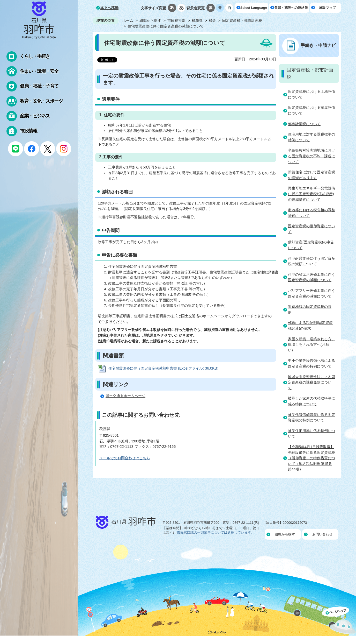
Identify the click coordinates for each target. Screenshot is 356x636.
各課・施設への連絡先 (291, 8)
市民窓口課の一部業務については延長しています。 (215, 532)
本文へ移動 (109, 8)
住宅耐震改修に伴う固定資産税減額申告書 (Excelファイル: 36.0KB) (163, 368)
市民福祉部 (176, 20)
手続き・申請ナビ (318, 45)
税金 (212, 20)
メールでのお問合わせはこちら (124, 458)
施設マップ (327, 8)
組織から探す (150, 20)
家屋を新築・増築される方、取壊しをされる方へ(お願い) (311, 344)
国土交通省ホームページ (125, 396)
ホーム (127, 20)
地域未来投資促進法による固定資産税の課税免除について (311, 382)
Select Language (253, 8)
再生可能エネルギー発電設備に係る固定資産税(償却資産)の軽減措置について (311, 193)
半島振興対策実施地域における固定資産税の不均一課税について (311, 156)
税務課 (197, 20)
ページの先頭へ (339, 621)
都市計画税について (304, 124)
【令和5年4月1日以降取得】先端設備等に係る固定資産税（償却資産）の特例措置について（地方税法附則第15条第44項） (311, 458)
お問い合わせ (322, 534)
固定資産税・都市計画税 (242, 20)
